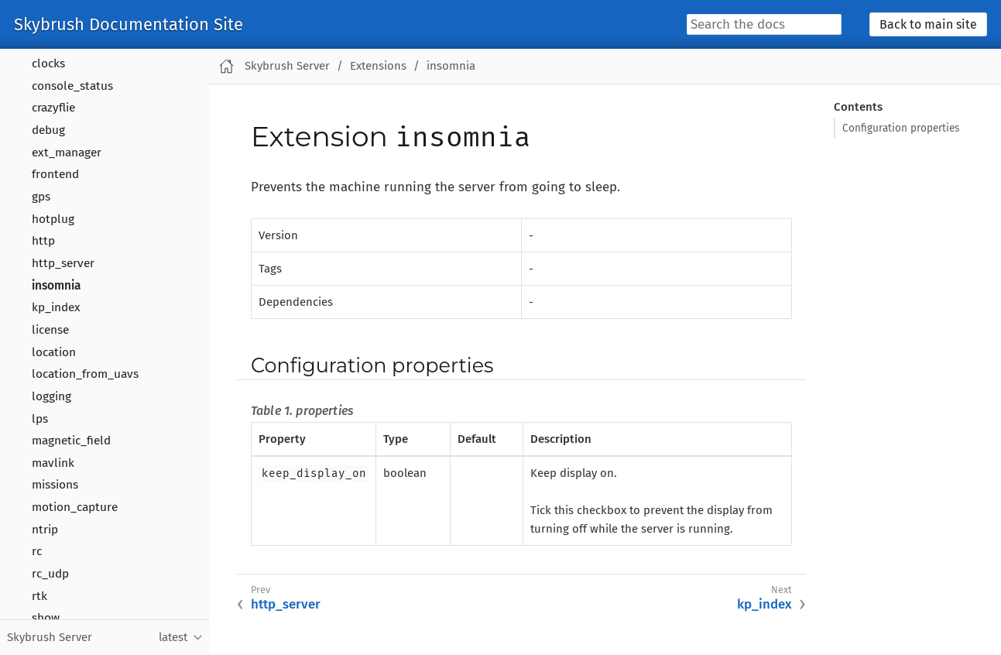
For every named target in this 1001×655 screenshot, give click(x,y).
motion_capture (75, 507)
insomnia (56, 286)
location (54, 352)
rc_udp (50, 574)
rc (37, 551)
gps (41, 197)
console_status (72, 86)
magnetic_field (71, 441)
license (50, 330)
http (43, 241)
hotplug (53, 219)
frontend (55, 174)
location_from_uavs (85, 374)
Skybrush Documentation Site (128, 24)
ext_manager (66, 152)
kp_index (56, 307)
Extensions (378, 66)
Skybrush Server (287, 66)
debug (48, 130)
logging (51, 396)
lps (40, 419)
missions (55, 485)
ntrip (45, 530)
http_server (63, 263)
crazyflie (53, 108)
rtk (39, 596)
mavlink (53, 463)
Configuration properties (900, 128)
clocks (48, 63)
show (46, 618)
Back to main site (928, 24)
